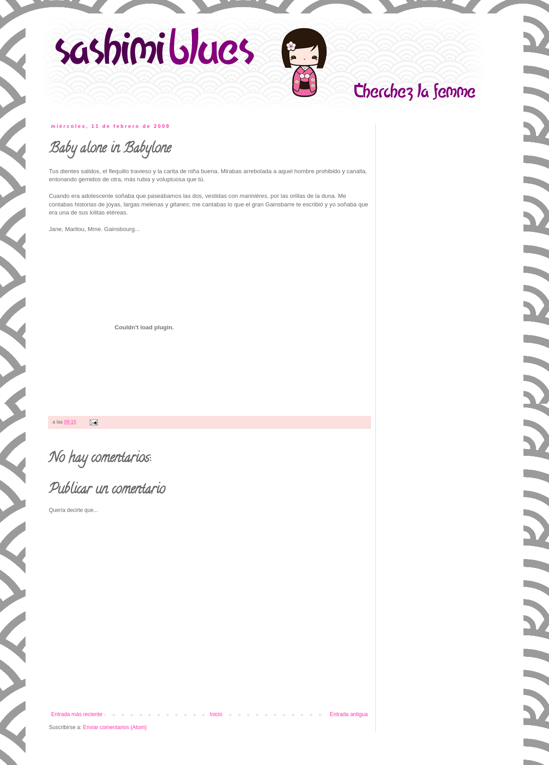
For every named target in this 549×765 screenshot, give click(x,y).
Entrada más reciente (76, 714)
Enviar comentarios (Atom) (115, 727)
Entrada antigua (349, 714)
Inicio (216, 714)
